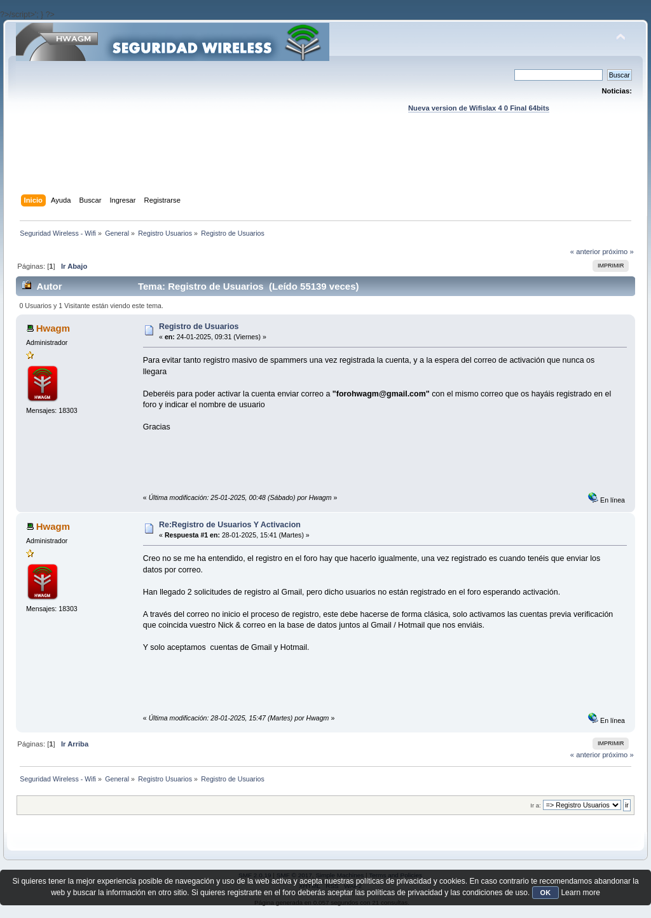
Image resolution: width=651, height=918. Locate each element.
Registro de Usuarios (198, 326)
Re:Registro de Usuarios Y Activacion (230, 524)
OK (545, 892)
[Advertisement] (325, 165)
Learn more (580, 892)
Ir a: (535, 805)
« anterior (585, 251)
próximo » (617, 251)
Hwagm (53, 328)
